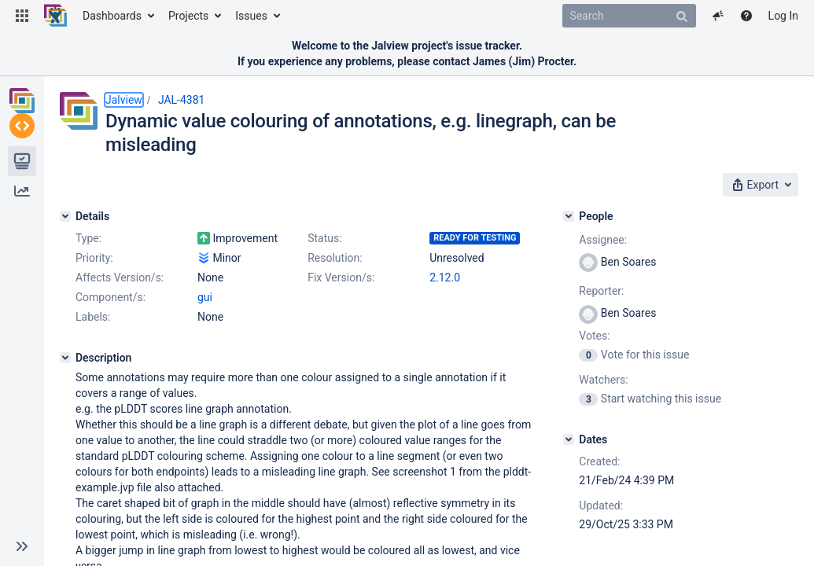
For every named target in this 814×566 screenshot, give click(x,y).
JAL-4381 (181, 100)
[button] (22, 15)
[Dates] (607, 434)
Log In (783, 15)
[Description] (65, 411)
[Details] (65, 211)
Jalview (123, 100)
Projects (188, 15)
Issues (251, 15)
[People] (607, 211)
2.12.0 (212, 331)
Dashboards (112, 15)
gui (204, 351)
